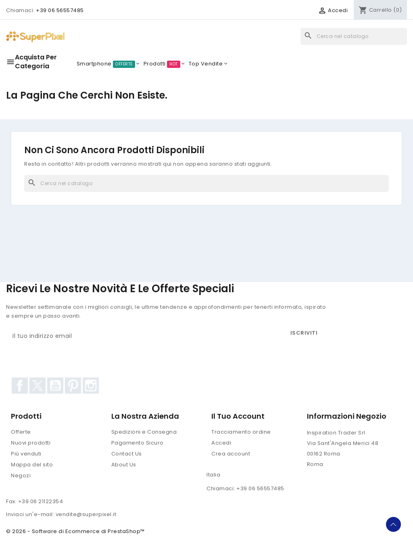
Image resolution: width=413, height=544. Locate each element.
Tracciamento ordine (241, 432)
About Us (123, 464)
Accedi (221, 443)
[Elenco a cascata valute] (290, 10)
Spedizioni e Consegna (144, 432)
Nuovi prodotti (30, 443)
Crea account (230, 454)
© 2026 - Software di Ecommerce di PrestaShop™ (75, 531)
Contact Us (126, 454)
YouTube (55, 385)
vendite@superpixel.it (86, 514)
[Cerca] (353, 36)
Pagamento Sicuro (137, 443)
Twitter (37, 385)
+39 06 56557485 (60, 10)
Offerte (21, 432)
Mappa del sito (32, 464)
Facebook (20, 385)
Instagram (91, 385)
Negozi (21, 475)
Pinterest (73, 385)
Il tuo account (238, 416)
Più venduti (26, 454)
